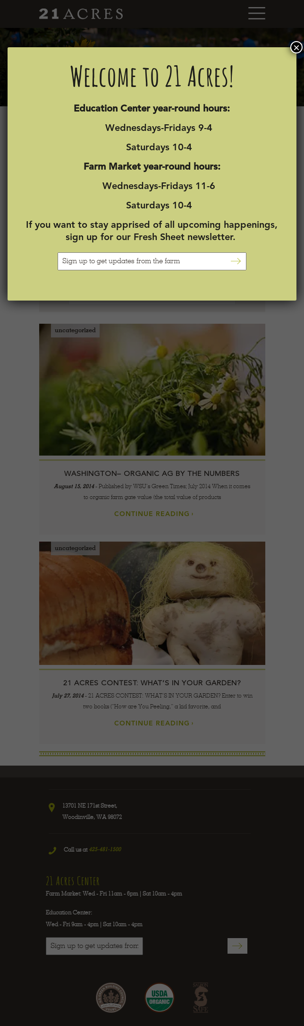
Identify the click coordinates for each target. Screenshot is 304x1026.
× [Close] (296, 47)
